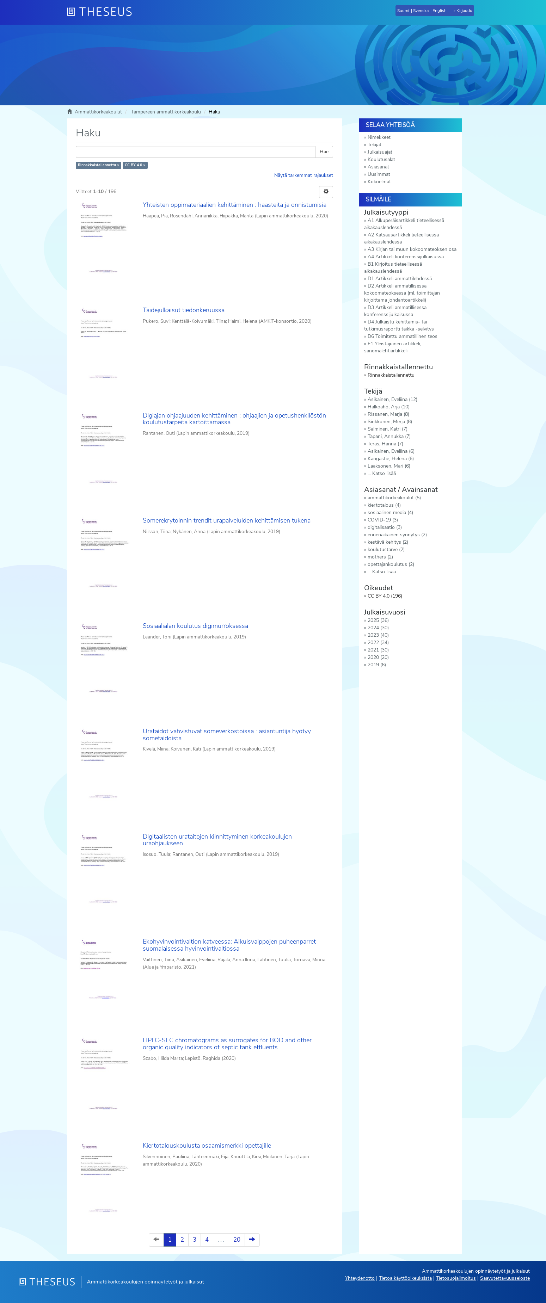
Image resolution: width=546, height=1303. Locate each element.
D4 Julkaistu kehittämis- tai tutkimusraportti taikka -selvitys (399, 325)
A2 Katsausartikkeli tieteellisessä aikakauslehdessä (401, 238)
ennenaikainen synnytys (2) (397, 534)
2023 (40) (378, 635)
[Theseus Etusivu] (102, 12)
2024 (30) (378, 627)
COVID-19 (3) (383, 520)
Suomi (403, 10)
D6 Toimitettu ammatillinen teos (402, 336)
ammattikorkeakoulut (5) (394, 497)
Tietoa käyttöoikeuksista (405, 1278)
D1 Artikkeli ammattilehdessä (400, 278)
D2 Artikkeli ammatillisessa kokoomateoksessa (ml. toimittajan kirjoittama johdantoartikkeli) (402, 293)
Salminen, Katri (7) (387, 429)
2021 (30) (378, 650)
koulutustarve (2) (386, 549)
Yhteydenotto (360, 1278)
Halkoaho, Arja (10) (389, 406)
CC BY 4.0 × (135, 165)
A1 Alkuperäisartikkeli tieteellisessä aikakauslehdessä (404, 224)
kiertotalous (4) (384, 505)
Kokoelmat (379, 181)
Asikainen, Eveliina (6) (391, 451)
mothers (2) (380, 557)
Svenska (421, 10)
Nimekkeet (379, 137)
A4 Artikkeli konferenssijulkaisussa (406, 256)
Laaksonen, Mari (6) (389, 466)
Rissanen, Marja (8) (388, 414)
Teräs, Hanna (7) (385, 443)
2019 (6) (377, 664)
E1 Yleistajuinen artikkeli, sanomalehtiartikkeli (392, 347)
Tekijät (374, 144)
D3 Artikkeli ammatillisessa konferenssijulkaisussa (395, 311)
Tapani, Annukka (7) (389, 436)
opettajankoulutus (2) (391, 564)
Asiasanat (378, 166)
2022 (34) (378, 642)
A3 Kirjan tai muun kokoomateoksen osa (412, 249)
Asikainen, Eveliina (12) (392, 399)
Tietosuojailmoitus (456, 1278)
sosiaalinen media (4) (390, 512)
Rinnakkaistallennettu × (98, 165)
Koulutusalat (381, 159)
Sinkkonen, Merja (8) (390, 421)
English (439, 10)
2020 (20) (378, 657)
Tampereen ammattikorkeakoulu (166, 112)
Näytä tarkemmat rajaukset (303, 175)
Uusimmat (379, 174)
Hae (324, 151)
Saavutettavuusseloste (505, 1278)
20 (236, 1240)
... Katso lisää (382, 473)
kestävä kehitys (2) (388, 542)
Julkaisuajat (380, 152)
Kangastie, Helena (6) (391, 458)
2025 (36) (378, 620)
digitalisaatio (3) (385, 527)
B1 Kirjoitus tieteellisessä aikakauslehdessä (393, 267)
